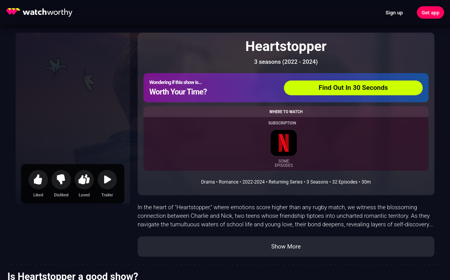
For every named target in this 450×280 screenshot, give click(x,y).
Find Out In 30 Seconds (353, 87)
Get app (430, 13)
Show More (286, 246)
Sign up (394, 13)
